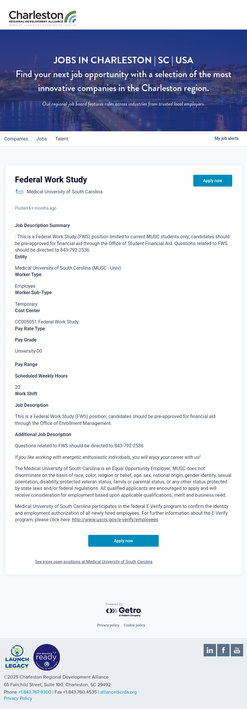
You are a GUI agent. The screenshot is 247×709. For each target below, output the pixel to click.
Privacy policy (108, 625)
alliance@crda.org (118, 692)
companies (17, 139)
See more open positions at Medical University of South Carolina (94, 561)
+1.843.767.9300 (34, 692)
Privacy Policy (18, 698)
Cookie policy (134, 625)
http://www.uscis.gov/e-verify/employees (115, 519)
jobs (43, 139)
